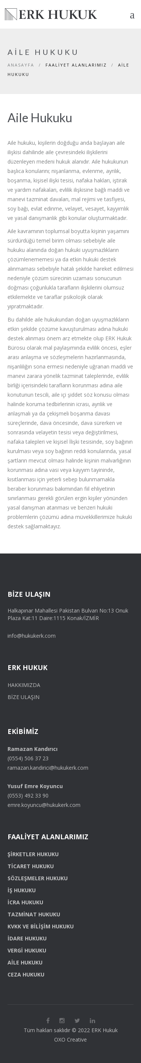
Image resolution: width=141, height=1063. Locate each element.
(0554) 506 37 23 (28, 758)
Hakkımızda (24, 684)
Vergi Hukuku (27, 950)
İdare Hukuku (27, 938)
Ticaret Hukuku (31, 866)
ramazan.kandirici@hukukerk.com (48, 767)
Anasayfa (21, 65)
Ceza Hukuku (26, 974)
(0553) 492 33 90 (28, 795)
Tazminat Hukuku (34, 914)
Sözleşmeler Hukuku (38, 878)
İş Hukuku (22, 890)
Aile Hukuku (25, 962)
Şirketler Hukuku (33, 854)
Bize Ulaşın (23, 697)
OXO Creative (70, 1039)
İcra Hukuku (25, 902)
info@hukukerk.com (32, 635)
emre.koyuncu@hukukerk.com (44, 804)
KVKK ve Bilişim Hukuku (41, 926)
